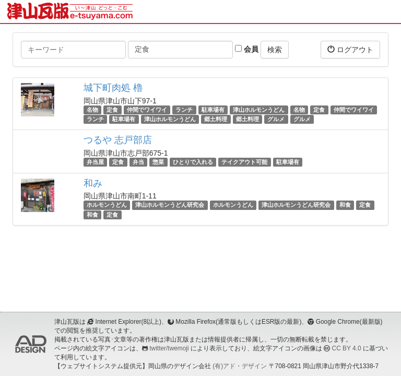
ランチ (184, 110)
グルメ (276, 119)
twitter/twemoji (168, 348)
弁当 (138, 162)
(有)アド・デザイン (240, 366)
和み (93, 183)
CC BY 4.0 (346, 348)
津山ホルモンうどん (259, 110)
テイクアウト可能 (244, 162)
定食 (112, 110)
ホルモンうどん (107, 205)
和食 (345, 205)
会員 (246, 49)
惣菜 (158, 162)
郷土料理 (215, 119)
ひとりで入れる (193, 162)
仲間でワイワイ (147, 110)
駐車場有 (213, 110)
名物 (92, 110)
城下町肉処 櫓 (113, 88)
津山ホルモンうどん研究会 (169, 205)
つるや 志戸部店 (118, 140)
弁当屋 (95, 162)
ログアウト (350, 49)
